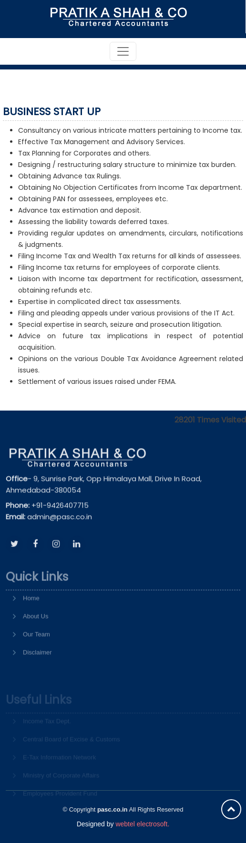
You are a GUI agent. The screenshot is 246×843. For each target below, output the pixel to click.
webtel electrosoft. (142, 824)
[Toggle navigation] (123, 51)
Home (31, 613)
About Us (35, 631)
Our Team (36, 650)
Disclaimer (37, 668)
